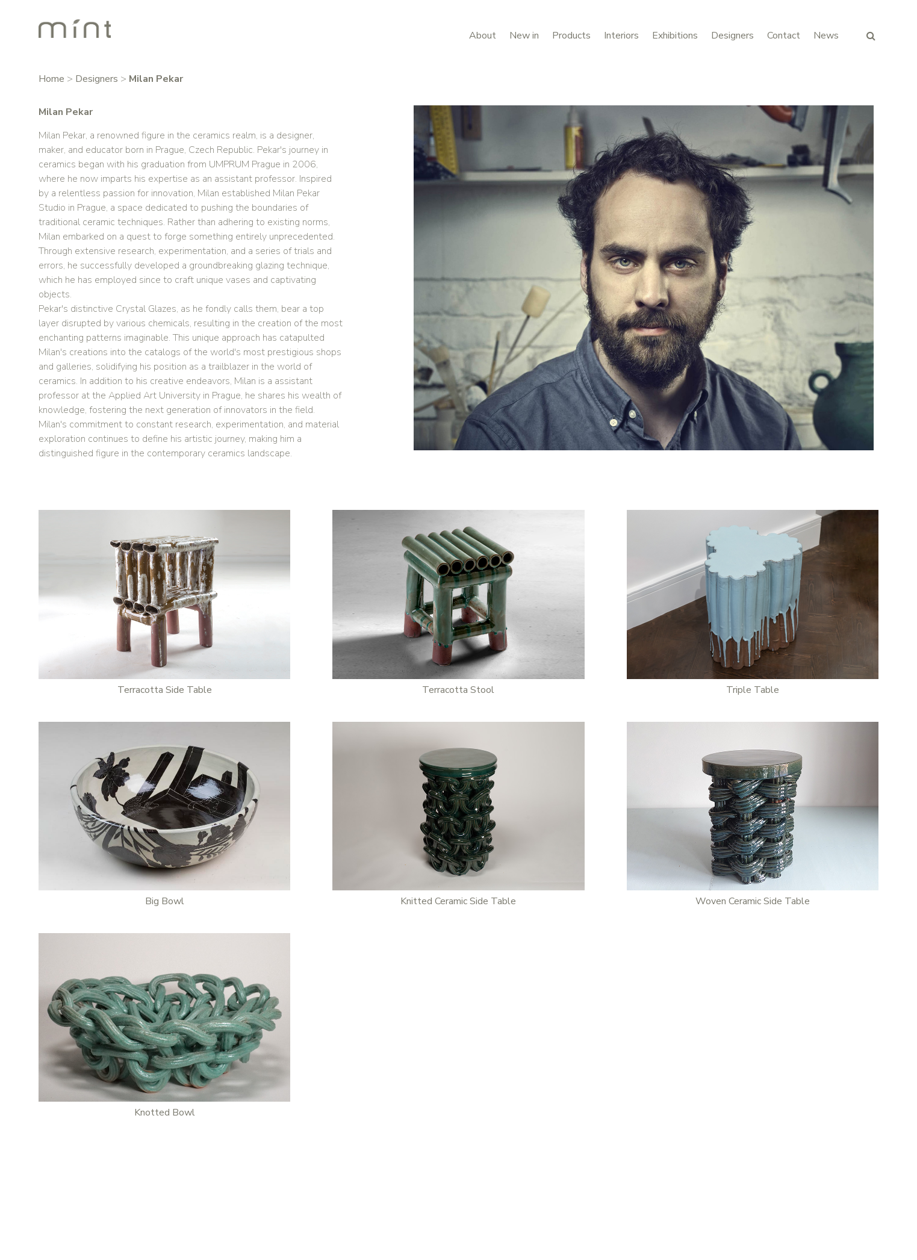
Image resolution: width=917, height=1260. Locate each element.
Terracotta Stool (458, 690)
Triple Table (752, 690)
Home (51, 78)
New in (524, 35)
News (826, 35)
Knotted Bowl (164, 1112)
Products (571, 35)
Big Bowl (164, 901)
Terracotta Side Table (164, 690)
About (482, 35)
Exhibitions (675, 35)
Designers (732, 35)
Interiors (621, 35)
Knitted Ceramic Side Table (458, 901)
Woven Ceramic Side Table (752, 901)
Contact (783, 35)
